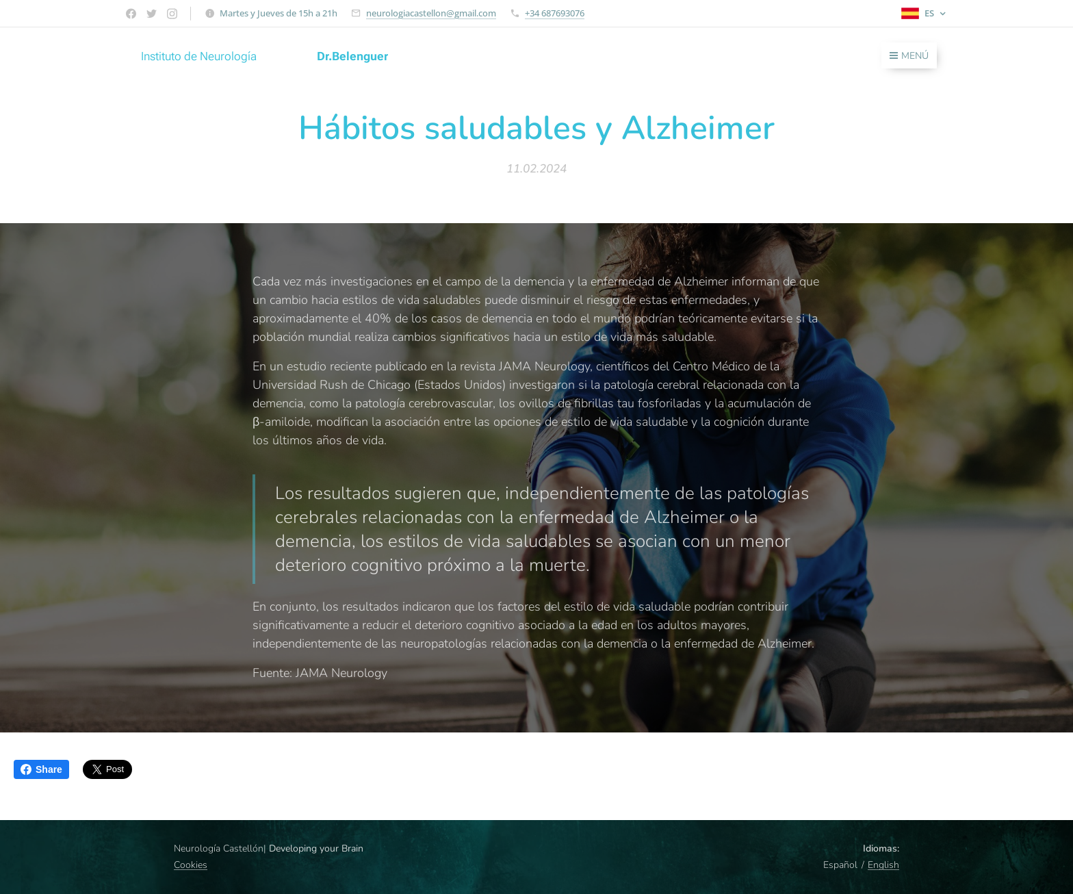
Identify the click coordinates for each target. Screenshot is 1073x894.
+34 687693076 (554, 13)
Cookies (190, 864)
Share (41, 769)
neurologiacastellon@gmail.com (431, 13)
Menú (909, 55)
